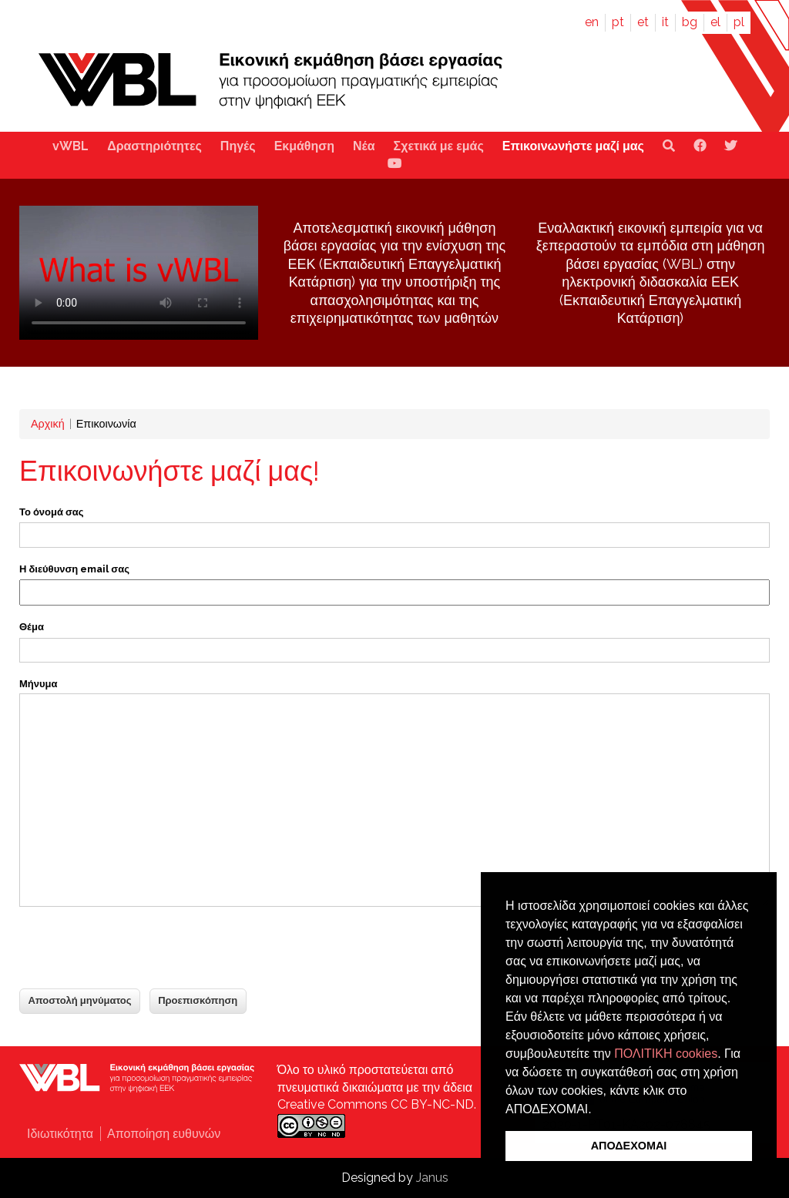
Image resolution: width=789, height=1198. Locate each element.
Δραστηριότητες (154, 146)
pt (618, 22)
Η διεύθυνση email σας (74, 569)
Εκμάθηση (304, 146)
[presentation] (136, 949)
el (715, 22)
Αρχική (48, 423)
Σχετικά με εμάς (439, 146)
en (592, 22)
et (643, 22)
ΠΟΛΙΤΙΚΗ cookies (665, 1053)
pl (739, 22)
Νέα (364, 146)
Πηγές (238, 146)
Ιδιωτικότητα (60, 1133)
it (665, 22)
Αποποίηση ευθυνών (163, 1133)
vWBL (70, 146)
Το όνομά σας (51, 512)
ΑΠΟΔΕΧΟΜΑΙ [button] (629, 1145)
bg (689, 22)
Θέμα (31, 627)
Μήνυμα (38, 684)
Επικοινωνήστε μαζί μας (573, 146)
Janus (432, 1177)
